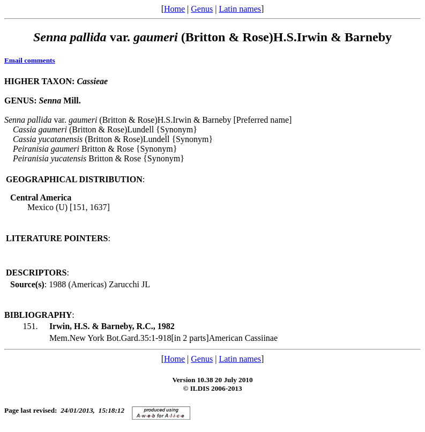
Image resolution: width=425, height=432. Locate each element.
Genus (202, 8)
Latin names (240, 8)
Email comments (29, 60)
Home (174, 8)
